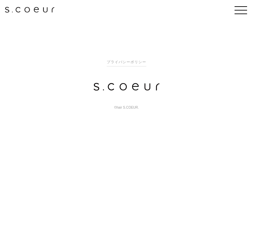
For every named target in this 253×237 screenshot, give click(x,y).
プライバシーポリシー (126, 62)
